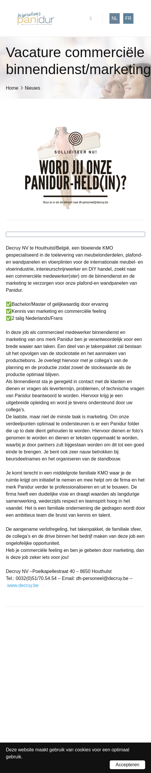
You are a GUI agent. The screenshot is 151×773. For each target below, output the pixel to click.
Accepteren (127, 764)
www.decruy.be (22, 585)
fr (128, 18)
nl (114, 18)
